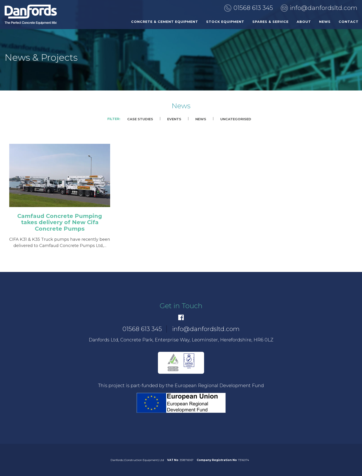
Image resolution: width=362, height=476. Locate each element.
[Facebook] (181, 317)
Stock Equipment (225, 22)
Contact (349, 22)
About (304, 22)
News (325, 22)
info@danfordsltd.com (323, 8)
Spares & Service (270, 22)
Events (174, 119)
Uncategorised (235, 119)
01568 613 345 (253, 8)
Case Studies (140, 119)
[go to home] (31, 14)
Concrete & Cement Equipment (164, 22)
